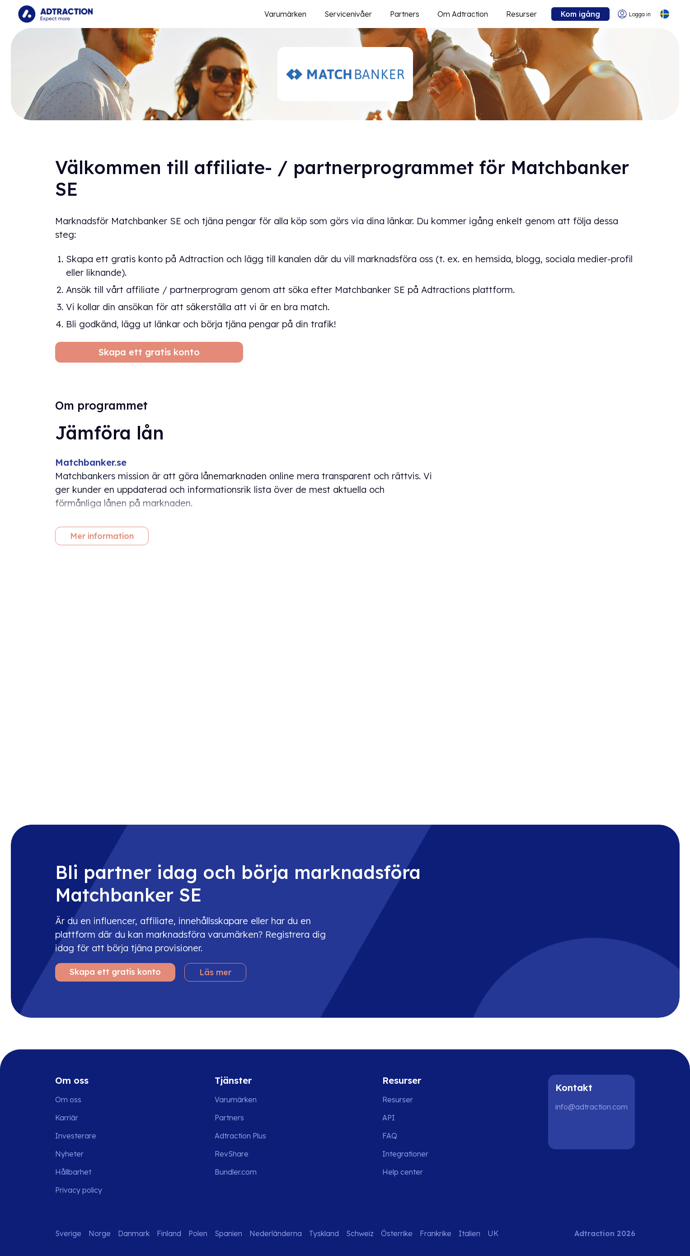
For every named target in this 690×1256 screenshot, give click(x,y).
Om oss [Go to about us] (68, 1099)
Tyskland (324, 1233)
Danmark (134, 1233)
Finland (169, 1233)
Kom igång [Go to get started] (580, 14)
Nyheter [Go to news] (69, 1153)
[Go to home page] (55, 14)
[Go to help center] (409, 1171)
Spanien (228, 1233)
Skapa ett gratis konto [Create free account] (149, 352)
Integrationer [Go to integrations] (405, 1153)
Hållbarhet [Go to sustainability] (73, 1171)
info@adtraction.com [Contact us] (591, 1106)
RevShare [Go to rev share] (232, 1153)
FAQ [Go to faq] (389, 1135)
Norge (100, 1233)
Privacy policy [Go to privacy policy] (78, 1190)
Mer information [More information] (102, 536)
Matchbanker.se (91, 462)
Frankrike (435, 1233)
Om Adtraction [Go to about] (462, 14)
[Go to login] (634, 14)
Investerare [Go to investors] (75, 1135)
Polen (197, 1233)
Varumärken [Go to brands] (236, 1099)
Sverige (68, 1233)
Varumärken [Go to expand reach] (285, 14)
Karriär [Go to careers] (66, 1117)
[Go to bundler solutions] (242, 1171)
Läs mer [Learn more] (215, 972)
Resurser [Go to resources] (521, 14)
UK (493, 1233)
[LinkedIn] (566, 1131)
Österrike (397, 1233)
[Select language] (664, 14)
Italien (469, 1233)
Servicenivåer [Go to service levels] (348, 14)
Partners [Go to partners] (229, 1117)
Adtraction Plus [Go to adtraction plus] (240, 1135)
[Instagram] (595, 1131)
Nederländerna (275, 1233)
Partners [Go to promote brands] (404, 14)
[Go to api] (409, 1117)
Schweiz (360, 1233)
